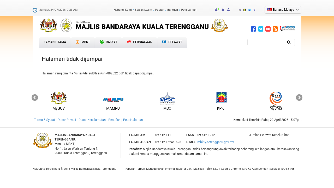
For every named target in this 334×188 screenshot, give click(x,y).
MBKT (83, 42)
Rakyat (108, 42)
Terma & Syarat (44, 120)
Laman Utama (55, 42)
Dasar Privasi (67, 120)
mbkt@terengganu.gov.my (215, 142)
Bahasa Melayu (283, 9)
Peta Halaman (133, 120)
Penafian (114, 120)
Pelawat (172, 42)
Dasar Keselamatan (92, 120)
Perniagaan (139, 42)
